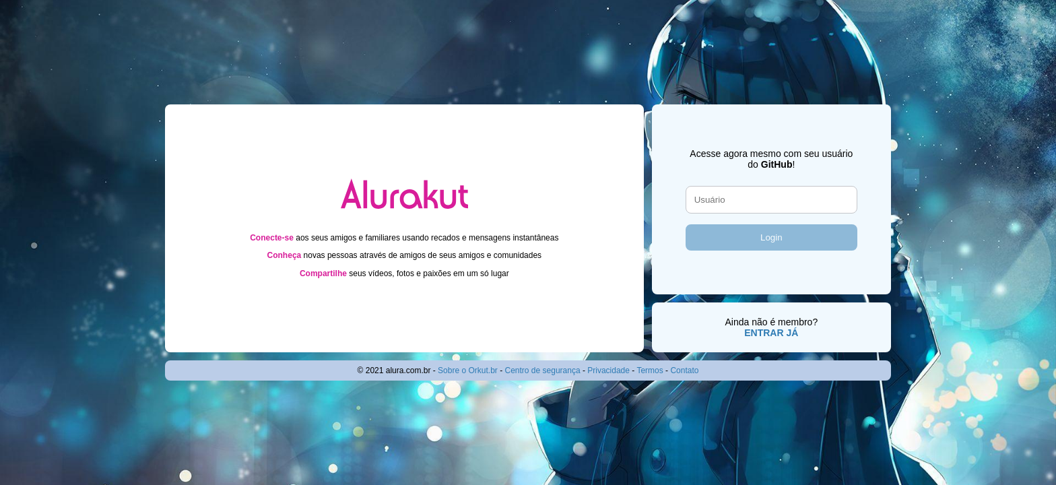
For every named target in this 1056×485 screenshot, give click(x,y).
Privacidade (608, 370)
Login (771, 237)
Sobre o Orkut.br (468, 370)
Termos (649, 370)
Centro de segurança (543, 370)
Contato (684, 370)
